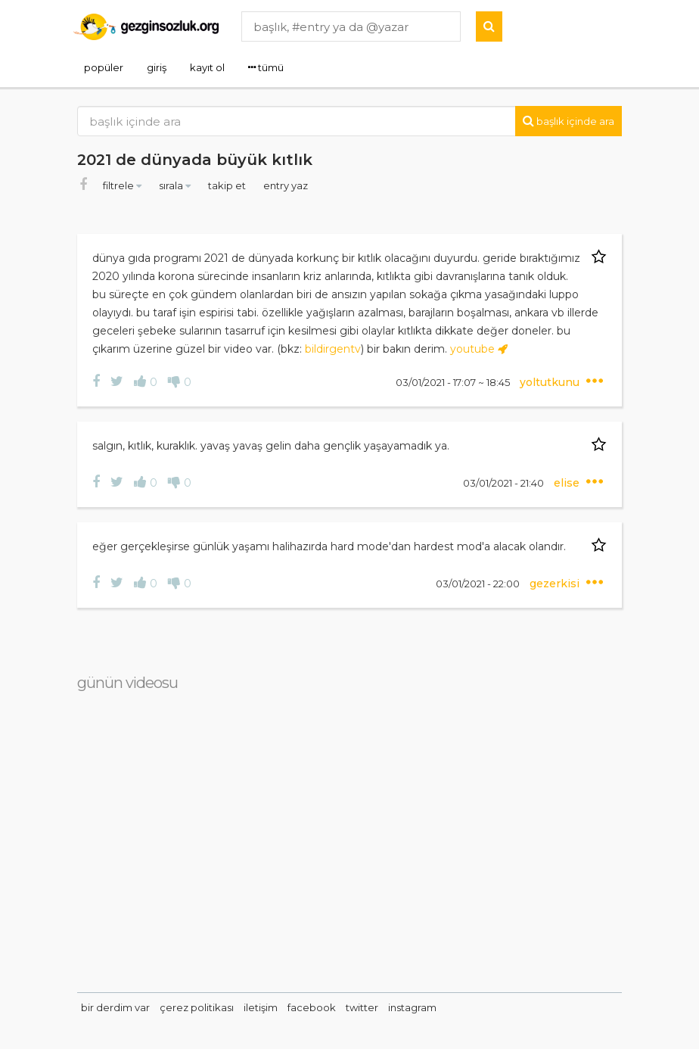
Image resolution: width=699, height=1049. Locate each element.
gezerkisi (556, 583)
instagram (412, 1007)
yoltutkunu (551, 382)
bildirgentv (333, 349)
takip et (228, 185)
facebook (311, 1007)
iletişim (261, 1007)
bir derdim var (115, 1007)
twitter (362, 1007)
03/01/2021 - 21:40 (504, 483)
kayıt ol (207, 67)
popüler (103, 67)
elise (568, 483)
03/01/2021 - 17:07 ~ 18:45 (454, 382)
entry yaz (285, 185)
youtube (479, 349)
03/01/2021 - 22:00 (479, 583)
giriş (156, 67)
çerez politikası (197, 1007)
